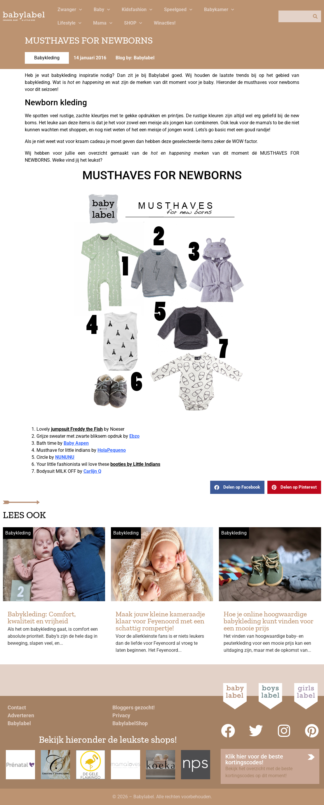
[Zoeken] (315, 16)
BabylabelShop (130, 723)
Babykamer (219, 9)
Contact (17, 707)
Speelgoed (178, 9)
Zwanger (70, 9)
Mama (102, 22)
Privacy (121, 715)
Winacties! (164, 23)
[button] (237, 487)
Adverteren (21, 715)
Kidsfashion (137, 9)
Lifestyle (69, 22)
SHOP (133, 22)
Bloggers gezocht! (133, 707)
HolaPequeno (111, 450)
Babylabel (19, 723)
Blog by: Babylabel (135, 58)
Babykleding (47, 58)
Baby (102, 9)
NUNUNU (64, 457)
